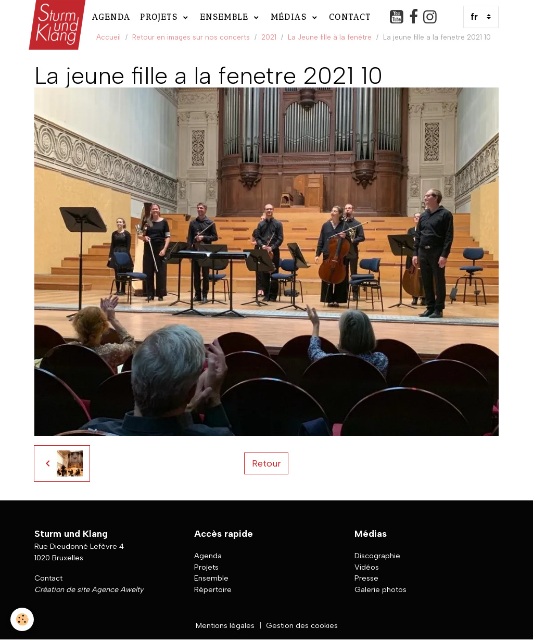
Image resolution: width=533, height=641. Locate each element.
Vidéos (366, 567)
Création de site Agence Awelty (88, 589)
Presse (366, 578)
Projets (160, 17)
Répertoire (213, 589)
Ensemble (226, 17)
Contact (350, 17)
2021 (268, 37)
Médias (290, 17)
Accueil (108, 37)
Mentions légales (225, 625)
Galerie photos (380, 589)
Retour (266, 463)
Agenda (111, 17)
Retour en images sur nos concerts (191, 37)
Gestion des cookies (302, 625)
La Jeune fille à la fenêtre (330, 37)
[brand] (56, 17)
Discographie (377, 555)
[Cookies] (22, 619)
